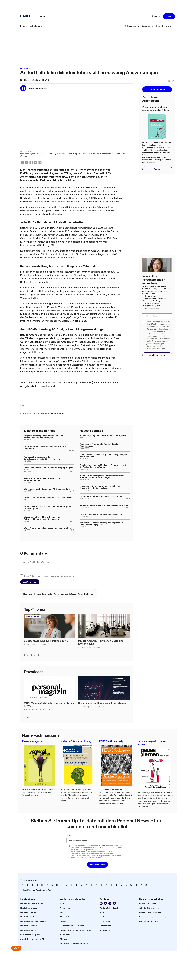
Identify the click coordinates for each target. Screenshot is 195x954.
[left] (123, 654)
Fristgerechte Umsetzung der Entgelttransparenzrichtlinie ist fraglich (42, 458)
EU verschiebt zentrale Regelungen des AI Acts (101, 514)
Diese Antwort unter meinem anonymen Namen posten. (49, 576)
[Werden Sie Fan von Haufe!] (114, 903)
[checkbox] (21, 576)
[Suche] (156, 16)
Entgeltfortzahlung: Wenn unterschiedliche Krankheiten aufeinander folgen (43, 437)
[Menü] (41, 16)
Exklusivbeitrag (33, 617)
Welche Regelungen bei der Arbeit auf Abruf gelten (103, 436)
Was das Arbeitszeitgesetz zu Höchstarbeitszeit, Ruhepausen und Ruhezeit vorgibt (102, 477)
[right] (127, 654)
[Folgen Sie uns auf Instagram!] (109, 903)
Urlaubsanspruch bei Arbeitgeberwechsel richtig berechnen (46, 447)
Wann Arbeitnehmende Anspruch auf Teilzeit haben (47, 528)
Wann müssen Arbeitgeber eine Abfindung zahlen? (47, 489)
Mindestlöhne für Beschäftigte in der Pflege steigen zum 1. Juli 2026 (103, 456)
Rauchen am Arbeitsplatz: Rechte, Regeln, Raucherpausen (99, 445)
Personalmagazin (70, 383)
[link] (24, 26)
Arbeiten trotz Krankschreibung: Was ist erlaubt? (102, 497)
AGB (151, 324)
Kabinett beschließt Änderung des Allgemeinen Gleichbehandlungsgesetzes (101, 524)
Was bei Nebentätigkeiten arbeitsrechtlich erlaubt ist (48, 498)
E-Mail (69, 836)
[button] (169, 16)
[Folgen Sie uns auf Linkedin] (101, 903)
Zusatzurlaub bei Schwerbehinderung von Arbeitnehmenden (43, 480)
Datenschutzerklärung (155, 329)
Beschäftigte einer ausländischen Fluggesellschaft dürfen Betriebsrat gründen (103, 466)
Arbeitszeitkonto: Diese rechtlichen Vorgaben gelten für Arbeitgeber (47, 508)
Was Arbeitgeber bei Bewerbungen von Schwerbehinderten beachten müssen (42, 518)
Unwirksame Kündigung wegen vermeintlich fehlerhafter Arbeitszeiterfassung (100, 487)
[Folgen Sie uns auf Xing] (105, 903)
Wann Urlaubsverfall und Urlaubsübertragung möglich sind (48, 469)
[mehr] (170, 26)
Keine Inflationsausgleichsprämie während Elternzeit (104, 506)
